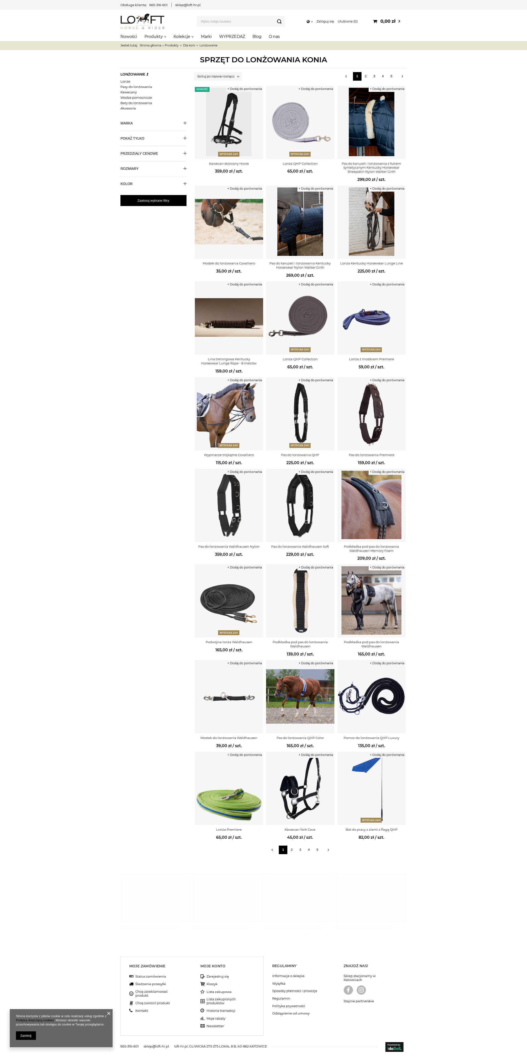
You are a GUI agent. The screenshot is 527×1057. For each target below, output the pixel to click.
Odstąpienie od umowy (291, 1013)
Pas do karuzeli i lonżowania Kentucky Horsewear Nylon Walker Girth (300, 265)
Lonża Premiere (229, 829)
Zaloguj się (325, 21)
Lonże (125, 81)
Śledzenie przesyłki (150, 984)
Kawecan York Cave (300, 829)
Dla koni (189, 45)
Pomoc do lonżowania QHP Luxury (371, 738)
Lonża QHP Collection (300, 163)
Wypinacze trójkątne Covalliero (229, 455)
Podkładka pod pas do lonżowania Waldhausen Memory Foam (371, 549)
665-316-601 (158, 5)
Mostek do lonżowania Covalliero (229, 263)
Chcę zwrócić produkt (152, 1003)
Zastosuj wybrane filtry (153, 200)
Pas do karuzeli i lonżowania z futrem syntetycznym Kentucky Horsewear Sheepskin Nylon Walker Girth (371, 168)
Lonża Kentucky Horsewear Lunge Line (371, 263)
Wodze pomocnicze (136, 97)
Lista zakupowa (219, 992)
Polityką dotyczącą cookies (35, 1020)
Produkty (153, 36)
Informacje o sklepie (288, 976)
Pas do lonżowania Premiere (371, 455)
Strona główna (150, 45)
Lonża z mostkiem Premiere (371, 359)
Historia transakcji (221, 1011)
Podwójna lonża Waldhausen (229, 642)
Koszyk (212, 984)
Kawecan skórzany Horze (229, 163)
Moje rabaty (216, 1018)
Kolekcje (182, 36)
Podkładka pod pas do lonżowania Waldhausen (300, 644)
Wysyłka (278, 983)
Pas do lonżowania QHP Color (300, 738)
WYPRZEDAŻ (232, 36)
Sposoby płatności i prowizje (294, 991)
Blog (256, 36)
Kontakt (141, 1011)
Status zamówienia (150, 976)
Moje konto (212, 966)
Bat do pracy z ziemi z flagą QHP (372, 829)
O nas (274, 36)
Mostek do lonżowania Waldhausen (228, 738)
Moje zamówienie (147, 966)
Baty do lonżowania (136, 103)
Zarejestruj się (218, 976)
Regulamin (281, 998)
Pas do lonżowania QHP (300, 455)
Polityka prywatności (288, 1006)
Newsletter (215, 1026)
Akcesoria (128, 108)
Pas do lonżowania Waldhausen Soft (300, 546)
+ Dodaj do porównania (244, 89)
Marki (206, 36)
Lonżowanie (132, 74)
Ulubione (348, 21)
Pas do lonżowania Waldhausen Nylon (228, 546)
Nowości (128, 36)
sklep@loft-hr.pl (188, 5)
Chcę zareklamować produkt (151, 993)
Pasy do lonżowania (136, 87)
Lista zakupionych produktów (221, 1001)
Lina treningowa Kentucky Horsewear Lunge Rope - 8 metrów (229, 361)
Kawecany (128, 92)
